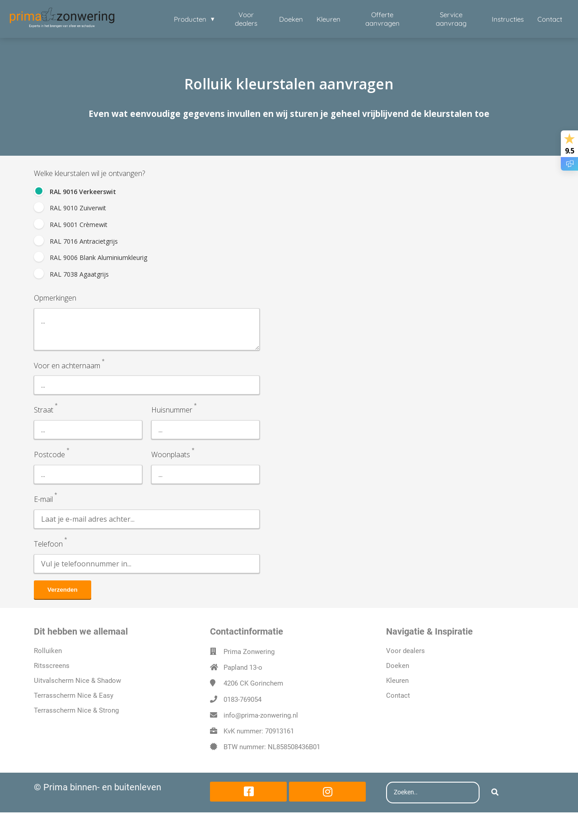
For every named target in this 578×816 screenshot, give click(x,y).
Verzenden (62, 593)
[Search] (495, 796)
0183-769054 (242, 703)
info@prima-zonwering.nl (261, 719)
